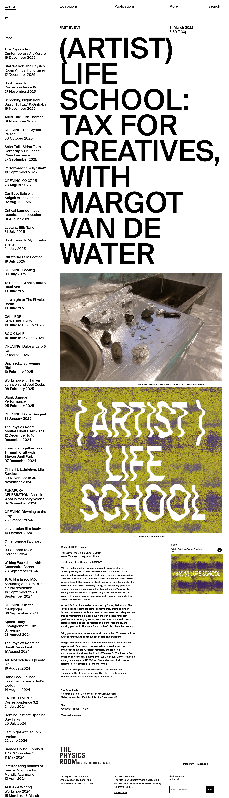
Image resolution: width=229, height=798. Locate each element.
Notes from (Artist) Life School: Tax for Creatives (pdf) (89, 693)
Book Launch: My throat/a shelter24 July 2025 (25, 244)
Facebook (66, 708)
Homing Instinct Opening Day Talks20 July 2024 (25, 719)
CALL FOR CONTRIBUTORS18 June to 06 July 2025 (24, 321)
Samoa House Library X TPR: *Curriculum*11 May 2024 (24, 753)
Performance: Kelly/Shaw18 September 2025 (25, 170)
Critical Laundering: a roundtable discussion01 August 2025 (23, 214)
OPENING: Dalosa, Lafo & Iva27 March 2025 (25, 350)
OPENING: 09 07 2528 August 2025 (21, 183)
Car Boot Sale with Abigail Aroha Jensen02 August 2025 (22, 198)
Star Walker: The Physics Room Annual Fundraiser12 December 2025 (25, 70)
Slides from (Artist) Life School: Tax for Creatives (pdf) (89, 697)
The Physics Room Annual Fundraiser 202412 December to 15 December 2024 (24, 433)
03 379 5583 (120, 792)
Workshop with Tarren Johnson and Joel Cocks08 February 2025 (25, 384)
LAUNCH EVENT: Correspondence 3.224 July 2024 (21, 702)
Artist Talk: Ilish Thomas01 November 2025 (24, 119)
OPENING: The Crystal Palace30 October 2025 (23, 134)
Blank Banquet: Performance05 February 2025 (19, 401)
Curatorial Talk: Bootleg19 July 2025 (24, 259)
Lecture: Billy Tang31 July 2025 (19, 230)
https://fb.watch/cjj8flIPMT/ (88, 562)
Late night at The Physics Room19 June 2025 (25, 304)
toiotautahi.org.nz (91, 676)
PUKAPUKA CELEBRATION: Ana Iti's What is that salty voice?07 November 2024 (24, 497)
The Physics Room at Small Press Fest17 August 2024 (22, 647)
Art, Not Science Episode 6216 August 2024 (25, 664)
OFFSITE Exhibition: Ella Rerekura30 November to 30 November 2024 (24, 475)
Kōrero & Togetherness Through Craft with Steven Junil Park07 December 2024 (23, 454)
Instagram (188, 764)
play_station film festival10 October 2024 (24, 531)
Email (76, 708)
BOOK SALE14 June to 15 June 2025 (24, 336)
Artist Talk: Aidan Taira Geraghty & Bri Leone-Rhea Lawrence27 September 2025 (23, 153)
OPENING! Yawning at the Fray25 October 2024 (25, 516)
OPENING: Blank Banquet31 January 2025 (25, 416)
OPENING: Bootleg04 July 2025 (20, 272)
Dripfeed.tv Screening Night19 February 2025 (22, 367)
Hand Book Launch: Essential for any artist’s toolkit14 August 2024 (24, 683)
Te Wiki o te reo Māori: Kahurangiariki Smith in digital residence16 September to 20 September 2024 (24, 588)
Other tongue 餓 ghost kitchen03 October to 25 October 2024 (23, 547)
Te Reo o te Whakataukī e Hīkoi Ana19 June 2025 (25, 287)
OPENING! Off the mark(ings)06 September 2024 (21, 609)
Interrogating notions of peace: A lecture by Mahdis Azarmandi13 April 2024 (24, 772)
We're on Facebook (71, 715)
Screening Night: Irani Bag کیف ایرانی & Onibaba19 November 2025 (25, 104)
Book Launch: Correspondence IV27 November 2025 (20, 87)
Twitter (85, 708)
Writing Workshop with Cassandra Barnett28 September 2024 (23, 567)
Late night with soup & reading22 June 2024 (23, 736)
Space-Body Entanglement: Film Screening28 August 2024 (20, 628)
